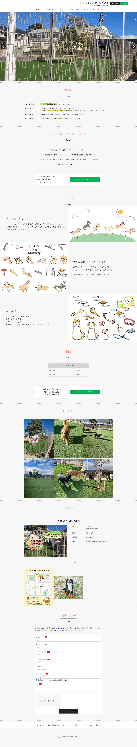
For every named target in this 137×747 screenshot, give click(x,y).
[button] (65, 78)
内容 (37, 684)
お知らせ (39, 9)
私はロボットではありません (47, 703)
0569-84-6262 (100, 2)
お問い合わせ (102, 9)
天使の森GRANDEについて (54, 9)
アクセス (92, 9)
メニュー (69, 9)
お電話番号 (39, 666)
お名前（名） (40, 644)
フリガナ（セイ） (41, 652)
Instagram (115, 3)
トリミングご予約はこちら (85, 179)
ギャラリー (84, 9)
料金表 (76, 9)
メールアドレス (40, 674)
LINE (124, 3)
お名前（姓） (40, 637)
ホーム (32, 9)
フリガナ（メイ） (41, 659)
